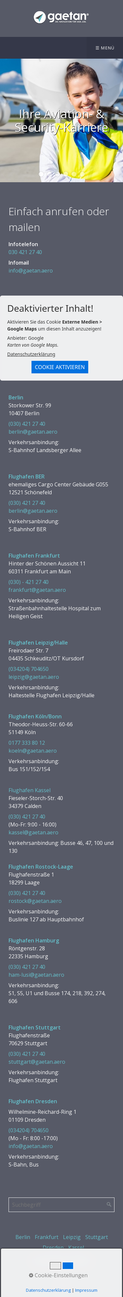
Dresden (53, 1247)
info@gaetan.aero (31, 270)
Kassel (76, 1247)
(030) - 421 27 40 (29, 582)
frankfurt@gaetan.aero (37, 589)
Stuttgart (96, 1237)
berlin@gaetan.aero (33, 431)
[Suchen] (109, 1204)
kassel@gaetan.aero (33, 832)
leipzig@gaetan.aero (34, 676)
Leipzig (72, 1237)
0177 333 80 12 (27, 742)
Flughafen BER (27, 476)
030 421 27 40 (25, 252)
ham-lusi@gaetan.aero (36, 974)
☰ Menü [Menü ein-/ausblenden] (105, 48)
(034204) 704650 (29, 669)
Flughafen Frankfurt (34, 555)
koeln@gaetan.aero (33, 750)
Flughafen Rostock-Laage (41, 866)
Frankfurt (46, 1237)
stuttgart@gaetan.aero (37, 1061)
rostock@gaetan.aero (35, 901)
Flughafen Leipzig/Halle (38, 642)
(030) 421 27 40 (27, 423)
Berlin (16, 397)
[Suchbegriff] (61, 1204)
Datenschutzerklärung (31, 354)
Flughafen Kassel (30, 790)
